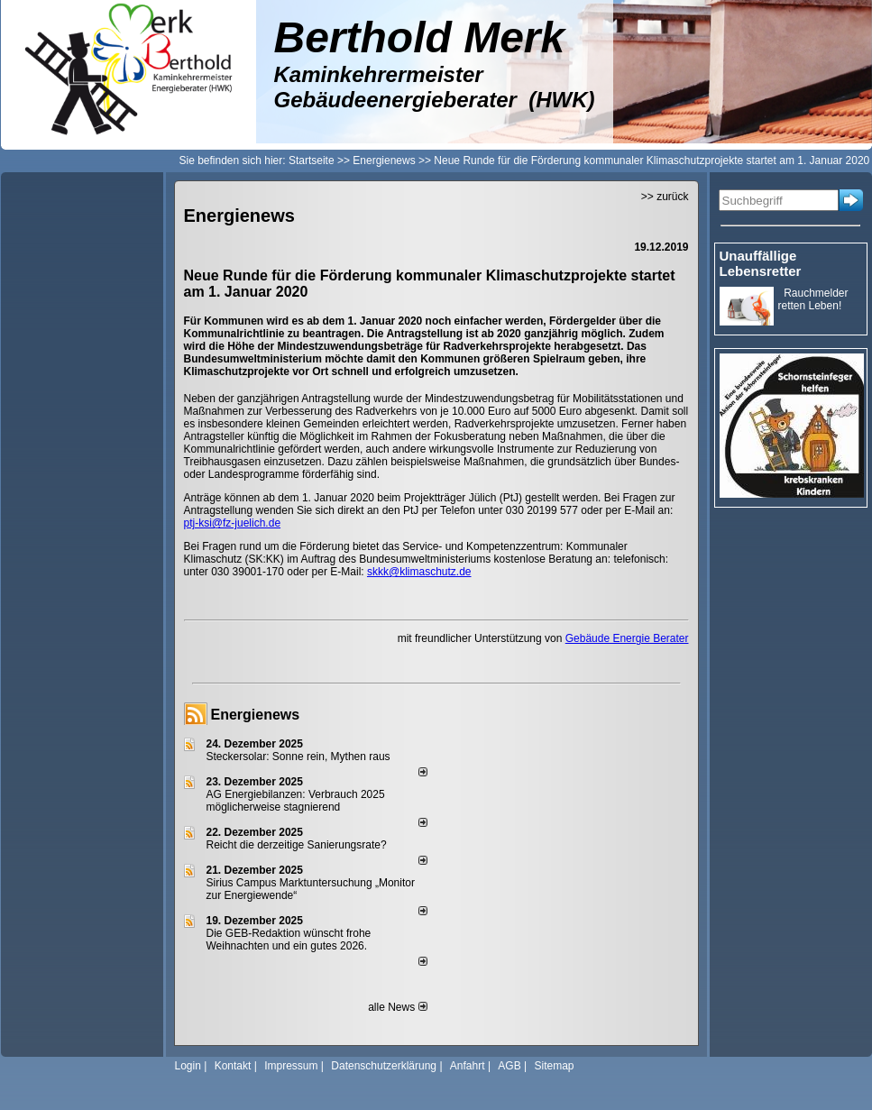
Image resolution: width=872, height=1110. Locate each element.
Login (188, 1066)
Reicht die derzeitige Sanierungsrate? (304, 845)
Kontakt (233, 1066)
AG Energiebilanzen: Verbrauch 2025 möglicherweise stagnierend (296, 800)
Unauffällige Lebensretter (761, 263)
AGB (509, 1066)
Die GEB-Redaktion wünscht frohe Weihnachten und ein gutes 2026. (289, 939)
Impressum (290, 1066)
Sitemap (554, 1066)
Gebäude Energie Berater (627, 638)
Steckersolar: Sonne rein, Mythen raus (298, 756)
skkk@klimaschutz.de (419, 571)
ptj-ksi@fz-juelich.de (232, 523)
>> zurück (665, 196)
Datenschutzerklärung (383, 1066)
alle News (397, 1007)
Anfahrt (467, 1066)
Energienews (255, 714)
